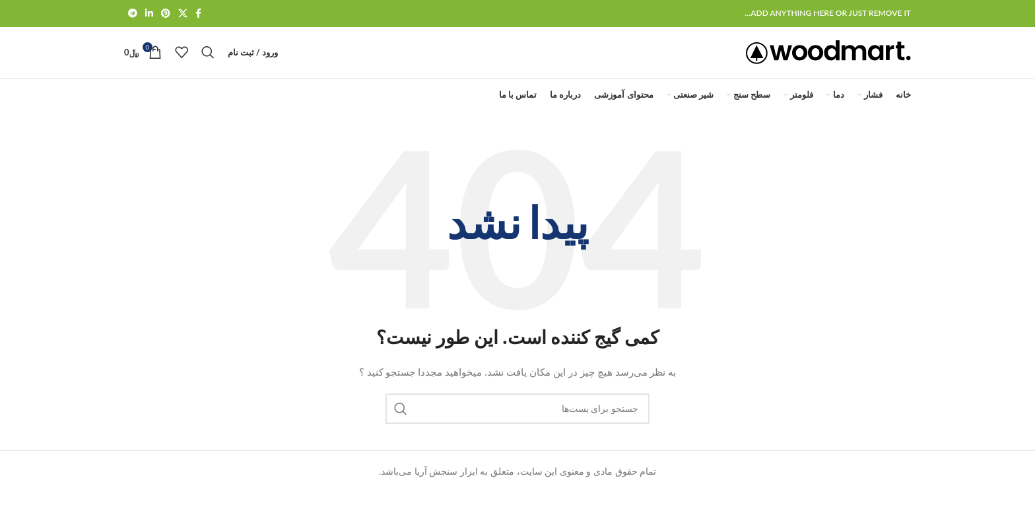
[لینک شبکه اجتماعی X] (182, 14)
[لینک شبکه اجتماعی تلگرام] (132, 14)
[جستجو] (208, 62)
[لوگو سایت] (828, 61)
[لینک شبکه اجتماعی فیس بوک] (198, 14)
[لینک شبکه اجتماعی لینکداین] (149, 14)
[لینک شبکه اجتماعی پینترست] (165, 14)
